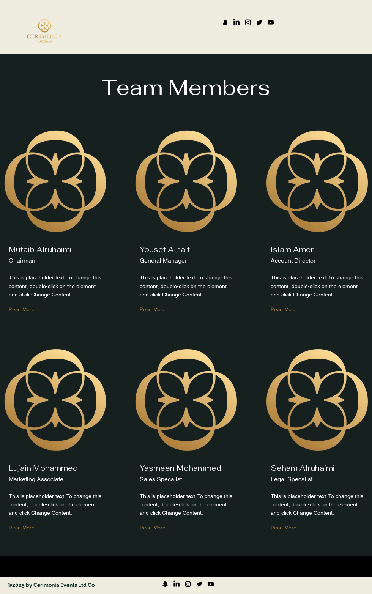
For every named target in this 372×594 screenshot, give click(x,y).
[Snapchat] (225, 22)
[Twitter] (259, 22)
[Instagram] (248, 22)
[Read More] (23, 310)
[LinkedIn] (236, 22)
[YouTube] (270, 22)
